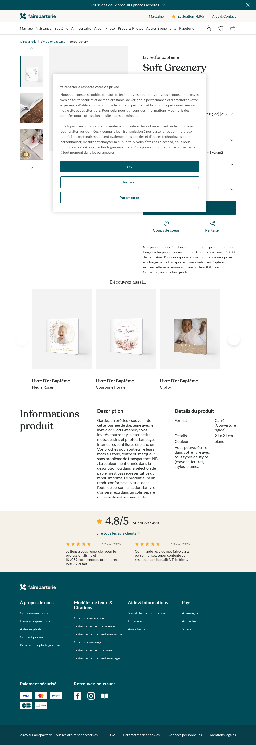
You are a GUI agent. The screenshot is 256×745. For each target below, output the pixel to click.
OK (129, 167)
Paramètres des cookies (141, 735)
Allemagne (190, 613)
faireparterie (38, 16)
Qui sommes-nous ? (35, 613)
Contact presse (31, 637)
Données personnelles (185, 735)
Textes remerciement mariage (97, 658)
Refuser (129, 182)
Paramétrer (130, 197)
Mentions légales (223, 735)
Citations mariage (88, 642)
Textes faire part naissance (94, 626)
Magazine (156, 16)
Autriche (189, 621)
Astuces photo (31, 629)
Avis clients (137, 629)
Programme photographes (40, 645)
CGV (111, 735)
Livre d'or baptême (53, 41)
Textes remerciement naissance (98, 634)
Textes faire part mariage (93, 650)
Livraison (135, 621)
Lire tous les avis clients (116, 533)
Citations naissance (89, 618)
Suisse (187, 629)
